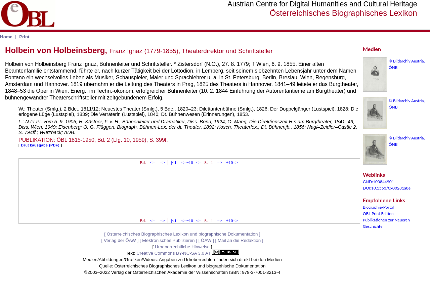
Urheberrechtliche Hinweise (182, 246)
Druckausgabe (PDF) (40, 145)
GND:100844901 (378, 181)
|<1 (173, 162)
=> (162, 162)
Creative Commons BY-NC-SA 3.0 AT (187, 253)
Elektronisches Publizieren (168, 240)
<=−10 (187, 162)
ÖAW (206, 240)
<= (152, 162)
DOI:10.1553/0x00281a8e (387, 188)
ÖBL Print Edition (378, 213)
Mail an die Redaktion (239, 240)
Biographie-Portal (378, 207)
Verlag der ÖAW (120, 240)
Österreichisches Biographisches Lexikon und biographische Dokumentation (182, 234)
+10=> (232, 162)
